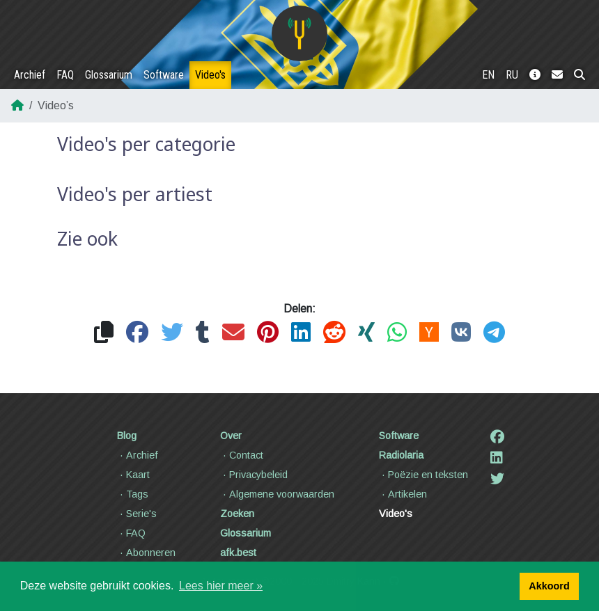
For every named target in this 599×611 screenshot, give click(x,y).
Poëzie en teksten (423, 474)
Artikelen (403, 494)
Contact (241, 455)
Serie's (137, 513)
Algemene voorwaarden (277, 494)
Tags (132, 494)
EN (488, 74)
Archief (29, 74)
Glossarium (108, 74)
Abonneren (146, 552)
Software (163, 74)
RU (512, 74)
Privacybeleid (254, 474)
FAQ (65, 74)
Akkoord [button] (549, 586)
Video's (210, 74)
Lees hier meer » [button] (221, 586)
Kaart (133, 474)
